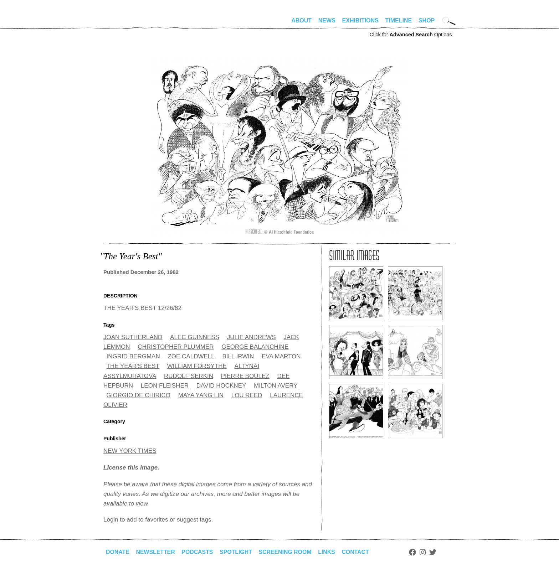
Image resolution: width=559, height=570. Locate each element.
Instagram (425, 552)
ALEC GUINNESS (194, 337)
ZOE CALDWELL (191, 356)
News (326, 20)
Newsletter (155, 552)
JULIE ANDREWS (251, 337)
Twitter (435, 552)
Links (328, 552)
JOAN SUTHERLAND (132, 337)
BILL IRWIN (238, 356)
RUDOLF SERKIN (188, 376)
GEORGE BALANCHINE (254, 346)
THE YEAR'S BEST (133, 366)
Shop (427, 20)
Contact (357, 552)
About (301, 20)
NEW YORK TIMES (130, 450)
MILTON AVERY (276, 385)
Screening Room (286, 552)
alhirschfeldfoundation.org (124, 23)
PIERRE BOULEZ (245, 376)
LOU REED (246, 395)
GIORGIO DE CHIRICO (138, 395)
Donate (117, 552)
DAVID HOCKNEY (221, 385)
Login (110, 519)
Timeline (398, 20)
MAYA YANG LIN (201, 395)
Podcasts (198, 552)
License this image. (131, 467)
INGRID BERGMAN (133, 356)
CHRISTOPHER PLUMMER (176, 346)
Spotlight (237, 552)
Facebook (414, 552)
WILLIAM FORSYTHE (197, 366)
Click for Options (410, 34)
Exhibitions (360, 20)
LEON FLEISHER (165, 385)
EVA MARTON (281, 356)
